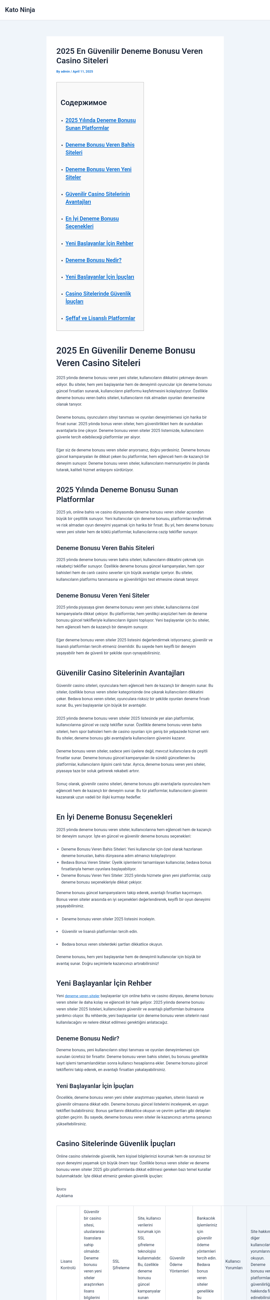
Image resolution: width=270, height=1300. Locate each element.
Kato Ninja (20, 10)
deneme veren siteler (83, 1019)
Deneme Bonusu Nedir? (97, 267)
